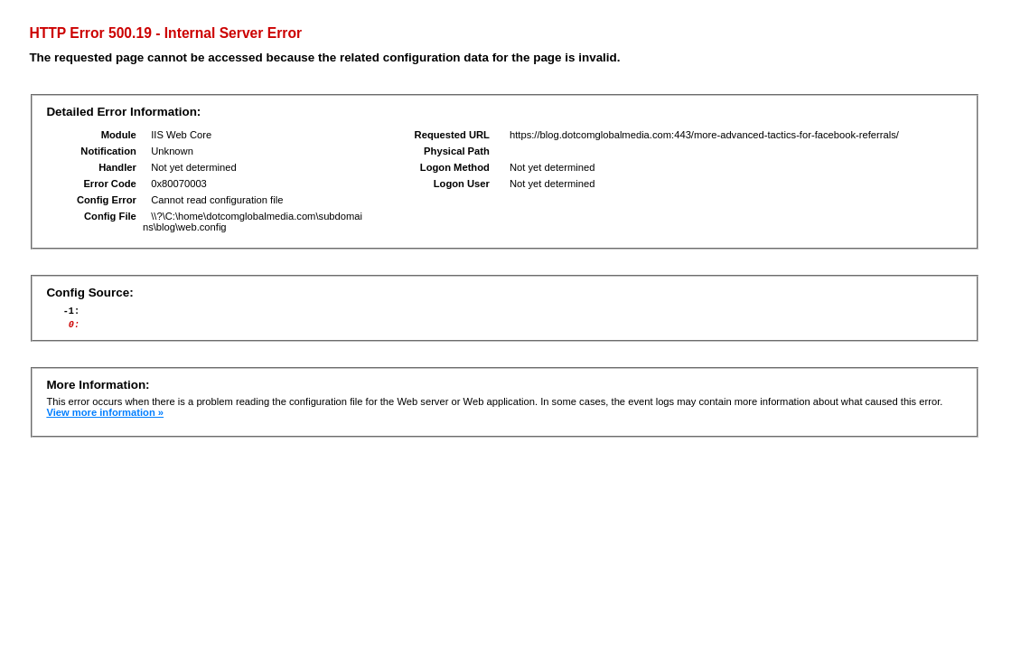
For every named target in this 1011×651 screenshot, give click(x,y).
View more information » (105, 417)
